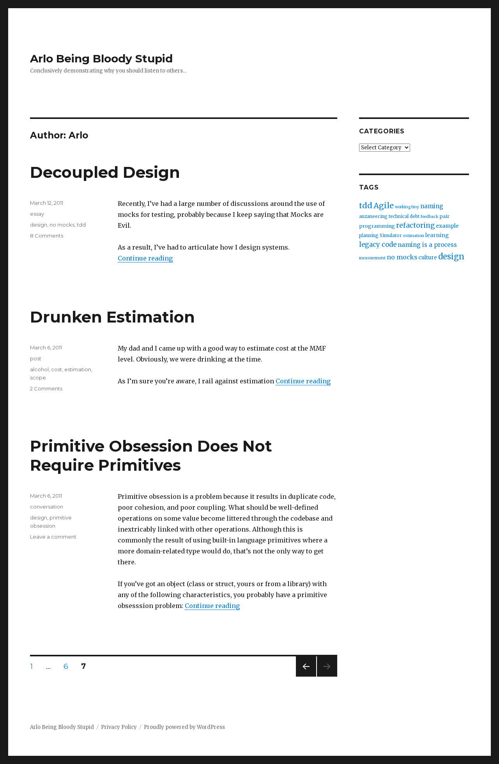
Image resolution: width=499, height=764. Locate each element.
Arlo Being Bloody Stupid (101, 58)
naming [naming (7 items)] (431, 206)
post (35, 358)
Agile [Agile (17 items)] (383, 205)
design (38, 225)
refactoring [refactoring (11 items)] (415, 225)
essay (37, 214)
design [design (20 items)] (451, 256)
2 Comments (46, 388)
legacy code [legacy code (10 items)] (377, 245)
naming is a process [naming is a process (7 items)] (427, 244)
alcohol (39, 369)
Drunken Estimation (112, 316)
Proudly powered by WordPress (184, 727)
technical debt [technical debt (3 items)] (404, 216)
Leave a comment (53, 537)
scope (38, 377)
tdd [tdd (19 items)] (365, 205)
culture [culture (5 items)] (427, 257)
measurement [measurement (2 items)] (372, 258)
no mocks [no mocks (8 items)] (402, 257)
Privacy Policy (119, 727)
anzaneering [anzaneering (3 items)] (373, 216)
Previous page (306, 676)
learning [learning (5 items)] (437, 235)
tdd (81, 225)
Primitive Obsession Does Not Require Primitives (151, 455)
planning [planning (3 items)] (369, 235)
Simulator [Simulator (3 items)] (391, 235)
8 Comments (46, 235)
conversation (46, 506)
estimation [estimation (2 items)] (413, 235)
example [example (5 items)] (447, 226)
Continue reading (145, 258)
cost (56, 369)
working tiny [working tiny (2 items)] (407, 206)
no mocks (62, 225)
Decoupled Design (105, 172)
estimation (77, 369)
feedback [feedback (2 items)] (429, 216)
